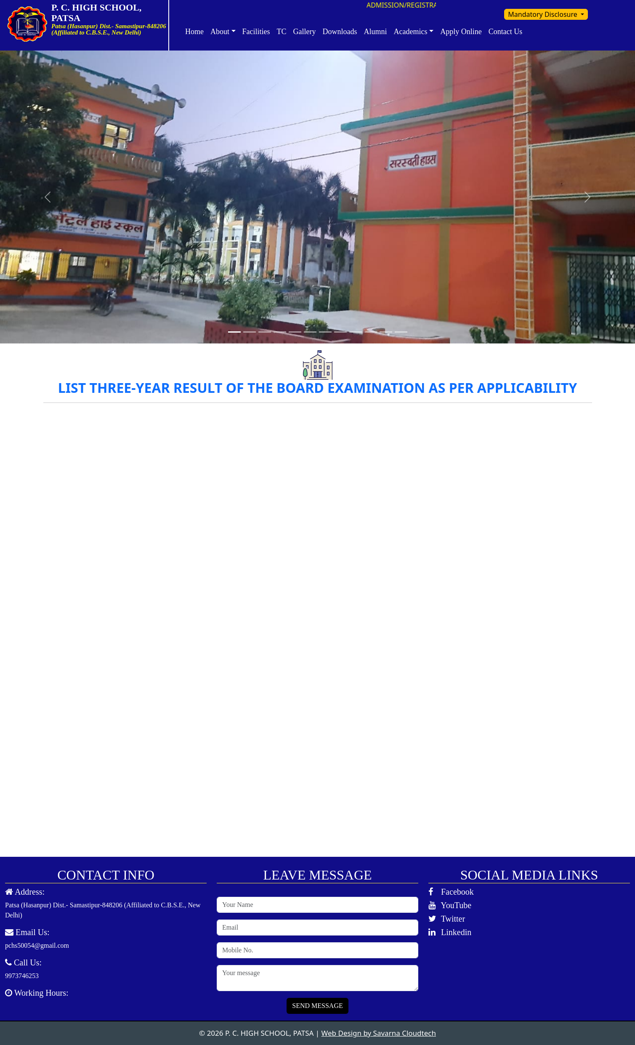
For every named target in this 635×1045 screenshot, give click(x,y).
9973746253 (22, 975)
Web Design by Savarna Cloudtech (378, 1033)
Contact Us (506, 31)
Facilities (256, 31)
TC (282, 31)
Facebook (451, 891)
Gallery (304, 31)
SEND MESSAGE (317, 1005)
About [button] (219, 31)
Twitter (446, 918)
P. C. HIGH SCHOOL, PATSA (104, 12)
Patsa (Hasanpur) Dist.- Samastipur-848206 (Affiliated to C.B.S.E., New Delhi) (103, 910)
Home (194, 31)
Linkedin (449, 932)
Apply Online (461, 31)
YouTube (449, 905)
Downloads (340, 31)
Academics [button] (411, 31)
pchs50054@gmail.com (37, 945)
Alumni (375, 31)
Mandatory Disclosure (543, 14)
